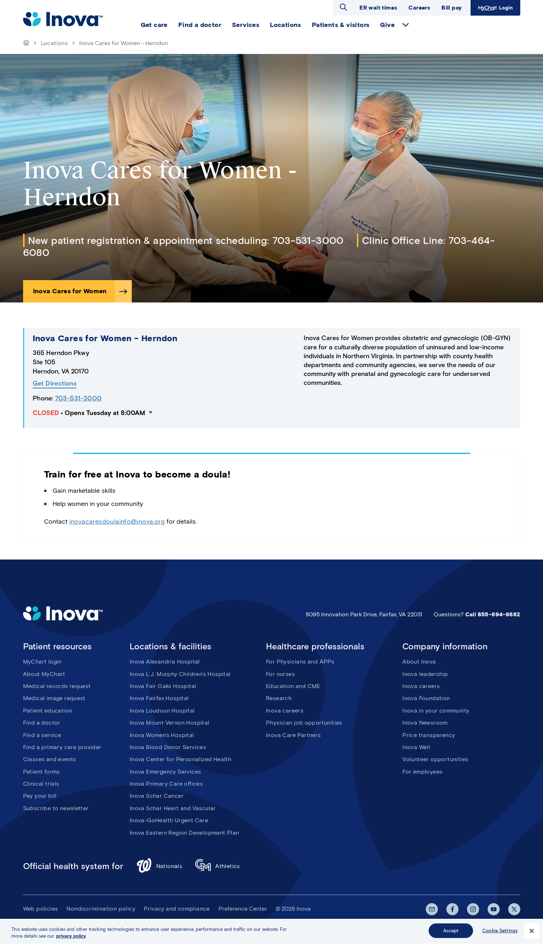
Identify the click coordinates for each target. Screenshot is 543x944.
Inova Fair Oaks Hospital (163, 686)
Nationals (159, 866)
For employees (422, 771)
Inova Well (416, 747)
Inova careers (284, 710)
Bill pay (451, 7)
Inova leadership (425, 674)
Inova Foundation (426, 698)
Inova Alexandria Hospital (165, 661)
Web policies (40, 908)
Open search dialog (343, 7)
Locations (54, 43)
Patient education (47, 710)
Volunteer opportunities (435, 759)
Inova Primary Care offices (166, 783)
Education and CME (293, 686)
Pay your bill (40, 795)
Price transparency (428, 735)
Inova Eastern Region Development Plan (184, 832)
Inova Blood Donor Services (168, 747)
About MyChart (44, 674)
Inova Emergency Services (165, 771)
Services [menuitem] (245, 25)
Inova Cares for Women (70, 291)
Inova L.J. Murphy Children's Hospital (180, 674)
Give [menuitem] (387, 25)
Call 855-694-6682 (492, 614)
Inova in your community (435, 710)
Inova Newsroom (425, 722)
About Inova (419, 661)
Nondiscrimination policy (100, 908)
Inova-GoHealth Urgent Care (169, 820)
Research (279, 698)
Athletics (217, 866)
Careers (419, 7)
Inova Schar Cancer (157, 795)
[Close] (531, 934)
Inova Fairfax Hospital (159, 698)
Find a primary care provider (62, 747)
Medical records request (57, 686)
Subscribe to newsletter (56, 808)
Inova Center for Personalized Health (180, 759)
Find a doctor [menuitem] (199, 25)
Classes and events (49, 759)
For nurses (280, 674)
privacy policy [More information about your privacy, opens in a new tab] (71, 940)
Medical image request (54, 698)
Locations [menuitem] (285, 25)
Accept (451, 934)
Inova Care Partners (293, 735)
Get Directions (55, 383)
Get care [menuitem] (154, 25)
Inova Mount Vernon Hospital (170, 722)
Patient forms (41, 771)
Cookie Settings (499, 934)
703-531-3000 (78, 398)
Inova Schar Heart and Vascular (173, 808)
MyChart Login (494, 7)
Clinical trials (41, 783)
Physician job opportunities (304, 722)
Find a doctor (41, 722)
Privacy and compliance (177, 908)
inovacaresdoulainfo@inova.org (117, 521)
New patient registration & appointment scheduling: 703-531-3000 (186, 240)
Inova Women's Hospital (162, 735)
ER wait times (378, 7)
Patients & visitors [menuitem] (341, 25)
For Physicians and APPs (300, 661)
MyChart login (42, 661)
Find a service (42, 735)
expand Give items (405, 25)
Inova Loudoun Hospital (162, 710)
